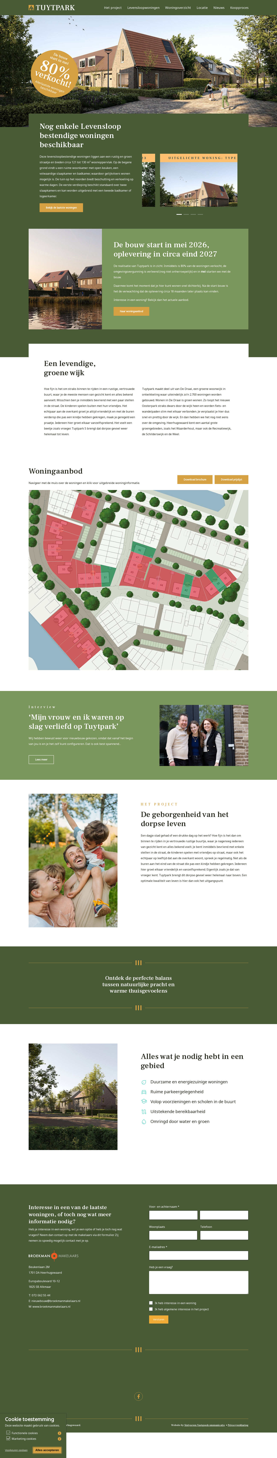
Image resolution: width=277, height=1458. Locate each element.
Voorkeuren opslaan (16, 1450)
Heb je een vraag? (161, 1278)
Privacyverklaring (238, 1435)
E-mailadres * (158, 1258)
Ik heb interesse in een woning (175, 1314)
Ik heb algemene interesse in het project (182, 1320)
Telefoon (206, 1237)
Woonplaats (157, 1237)
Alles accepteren (47, 1450)
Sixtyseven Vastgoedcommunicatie (204, 1435)
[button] (61, 218)
